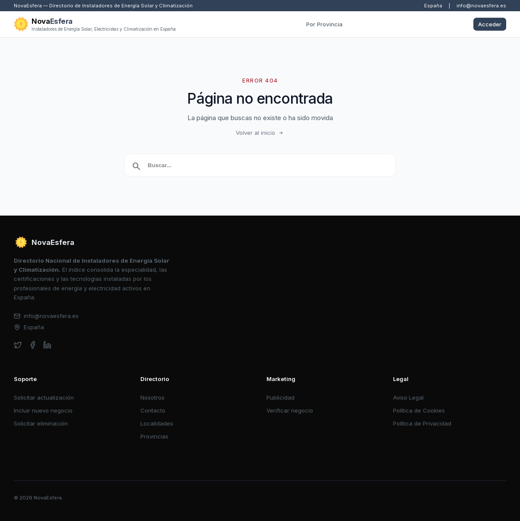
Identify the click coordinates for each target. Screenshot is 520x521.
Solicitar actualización (44, 397)
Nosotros (152, 397)
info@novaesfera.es (481, 6)
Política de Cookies (419, 410)
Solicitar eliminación (41, 423)
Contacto (152, 410)
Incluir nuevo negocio (43, 410)
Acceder (489, 24)
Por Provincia (324, 24)
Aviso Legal (408, 397)
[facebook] (33, 345)
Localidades (156, 423)
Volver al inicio (260, 132)
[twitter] (18, 345)
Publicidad (280, 397)
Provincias (154, 436)
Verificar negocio (289, 410)
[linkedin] (47, 345)
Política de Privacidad (422, 423)
